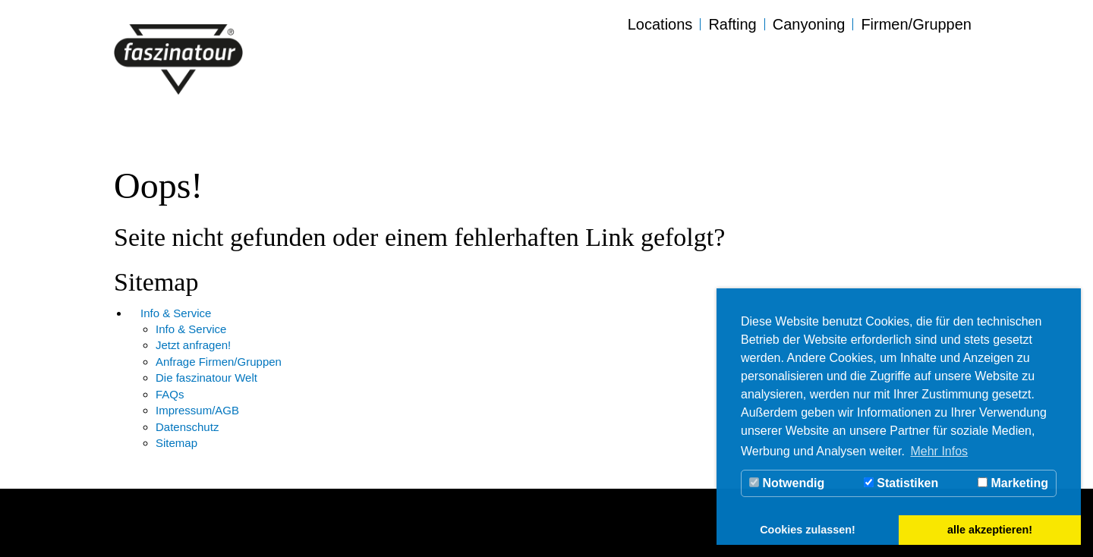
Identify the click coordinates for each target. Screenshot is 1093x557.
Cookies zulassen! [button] (807, 530)
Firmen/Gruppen (916, 24)
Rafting (732, 24)
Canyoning (809, 24)
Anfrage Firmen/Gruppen (219, 361)
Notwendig (786, 483)
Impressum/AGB (197, 410)
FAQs (170, 394)
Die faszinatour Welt (206, 377)
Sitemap (176, 442)
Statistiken (901, 483)
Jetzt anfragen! (193, 344)
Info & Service (175, 313)
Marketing (1013, 483)
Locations (660, 24)
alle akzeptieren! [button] (989, 530)
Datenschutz (187, 426)
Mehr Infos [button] (939, 451)
